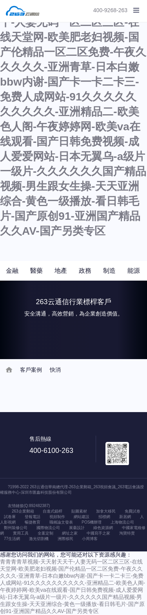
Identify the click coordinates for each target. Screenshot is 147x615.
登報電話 (32, 517)
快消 (55, 370)
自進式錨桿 (52, 511)
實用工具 (21, 533)
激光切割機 (39, 539)
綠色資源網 (103, 528)
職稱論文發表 (61, 522)
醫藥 (36, 270)
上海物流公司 (122, 522)
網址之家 (70, 533)
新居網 (125, 517)
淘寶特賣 (127, 533)
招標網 (104, 517)
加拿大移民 (106, 511)
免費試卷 (132, 511)
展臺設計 (77, 528)
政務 (85, 270)
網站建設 (81, 517)
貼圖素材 (79, 511)
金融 (12, 270)
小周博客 (90, 539)
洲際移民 (65, 539)
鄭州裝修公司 (15, 528)
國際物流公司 (48, 528)
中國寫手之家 (98, 533)
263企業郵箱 (23, 511)
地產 (60, 270)
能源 (133, 270)
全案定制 (45, 533)
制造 (109, 270)
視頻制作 (57, 517)
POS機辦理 (92, 522)
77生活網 (12, 539)
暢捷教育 (32, 522)
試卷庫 (10, 517)
